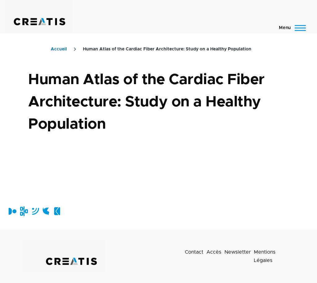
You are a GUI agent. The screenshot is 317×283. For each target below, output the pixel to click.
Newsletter (237, 252)
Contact (194, 252)
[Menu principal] (290, 27)
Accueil (59, 49)
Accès (213, 252)
